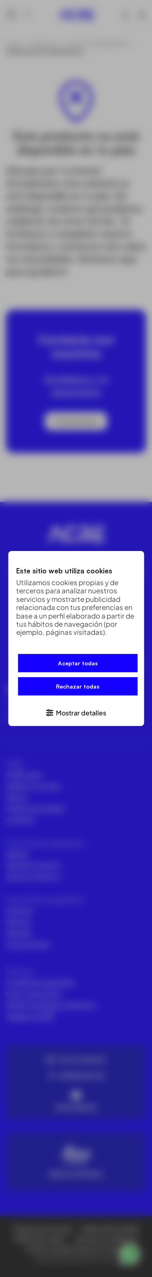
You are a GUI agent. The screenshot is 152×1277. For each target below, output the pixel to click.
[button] (76, 712)
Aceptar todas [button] (78, 663)
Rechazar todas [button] (77, 686)
